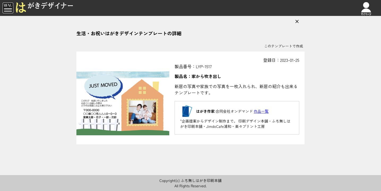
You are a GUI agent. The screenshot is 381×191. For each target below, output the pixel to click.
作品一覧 (261, 111)
